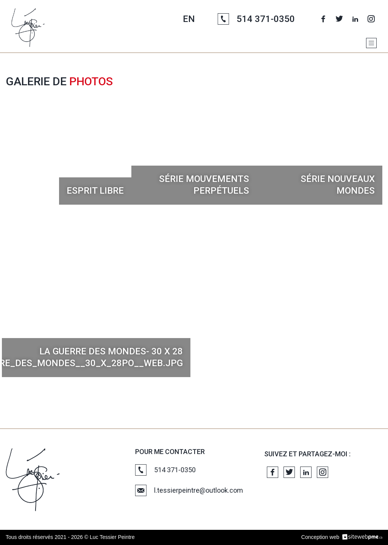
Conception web (320, 537)
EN (189, 19)
